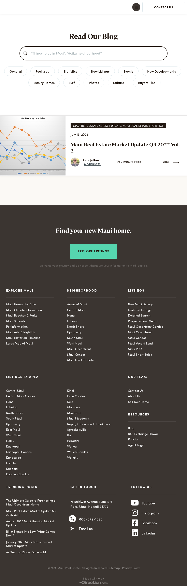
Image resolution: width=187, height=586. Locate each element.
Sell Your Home (138, 400)
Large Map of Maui (19, 342)
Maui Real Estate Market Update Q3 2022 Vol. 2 (125, 147)
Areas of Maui (77, 303)
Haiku (10, 439)
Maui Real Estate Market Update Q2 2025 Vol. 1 (31, 512)
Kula (70, 400)
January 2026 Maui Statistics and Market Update (29, 543)
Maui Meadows (78, 417)
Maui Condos (76, 353)
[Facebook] (135, 525)
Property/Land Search (143, 320)
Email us (86, 529)
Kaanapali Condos (19, 451)
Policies (133, 438)
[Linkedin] (135, 536)
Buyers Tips (146, 82)
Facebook (149, 525)
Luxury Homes (44, 82)
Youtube (148, 503)
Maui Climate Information (24, 309)
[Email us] (72, 529)
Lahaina (72, 320)
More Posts (92, 164)
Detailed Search (139, 314)
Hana (71, 314)
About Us (134, 395)
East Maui (13, 428)
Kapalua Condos (17, 473)
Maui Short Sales (140, 353)
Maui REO (135, 348)
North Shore (75, 325)
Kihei (70, 389)
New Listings (100, 71)
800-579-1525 (90, 519)
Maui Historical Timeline (23, 336)
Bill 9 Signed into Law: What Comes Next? (30, 532)
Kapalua (12, 467)
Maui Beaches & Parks (21, 314)
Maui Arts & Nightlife (20, 331)
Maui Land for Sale (80, 359)
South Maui (75, 336)
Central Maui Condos (20, 395)
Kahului (11, 462)
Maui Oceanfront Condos (145, 325)
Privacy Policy (131, 567)
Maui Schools (15, 320)
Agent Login (136, 444)
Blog (131, 427)
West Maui (74, 342)
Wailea (72, 445)
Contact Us (135, 389)
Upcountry (74, 331)
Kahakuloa (13, 456)
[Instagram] (135, 514)
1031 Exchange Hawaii (143, 433)
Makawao (74, 412)
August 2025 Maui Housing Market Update (30, 522)
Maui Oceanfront (79, 348)
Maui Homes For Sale (21, 303)
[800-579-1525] (72, 518)
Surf (72, 82)
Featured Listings (139, 309)
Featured (42, 71)
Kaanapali (13, 445)
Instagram (150, 514)
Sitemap (114, 567)
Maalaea (73, 406)
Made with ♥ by (93, 577)
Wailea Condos (77, 451)
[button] (93, 7)
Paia (70, 434)
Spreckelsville (76, 428)
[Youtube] (135, 503)
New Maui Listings (140, 303)
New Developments (161, 71)
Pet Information (17, 325)
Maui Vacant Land (140, 342)
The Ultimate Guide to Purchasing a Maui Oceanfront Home (31, 501)
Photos (94, 82)
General (16, 71)
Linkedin (148, 536)
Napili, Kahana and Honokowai (89, 423)
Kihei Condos (76, 395)
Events (128, 71)
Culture (118, 82)
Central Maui (76, 309)
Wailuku (72, 456)
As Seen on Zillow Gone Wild (26, 551)
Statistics (70, 71)
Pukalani (73, 439)
